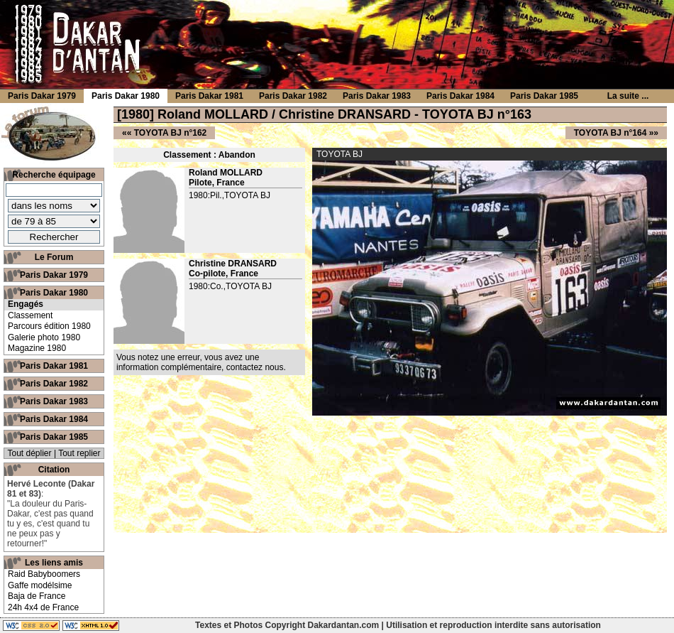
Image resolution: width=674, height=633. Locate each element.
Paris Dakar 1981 (54, 366)
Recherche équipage (53, 175)
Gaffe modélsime (40, 585)
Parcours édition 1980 (49, 326)
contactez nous (255, 367)
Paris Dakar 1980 (54, 293)
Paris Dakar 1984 (54, 419)
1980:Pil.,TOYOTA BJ (229, 195)
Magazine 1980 (37, 348)
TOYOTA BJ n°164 (610, 133)
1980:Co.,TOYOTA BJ (230, 286)
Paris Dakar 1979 (54, 275)
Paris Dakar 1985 (54, 437)
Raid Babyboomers (44, 574)
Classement (30, 315)
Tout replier (79, 453)
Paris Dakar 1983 (54, 401)
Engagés (25, 304)
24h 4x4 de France (43, 607)
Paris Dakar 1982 (54, 384)
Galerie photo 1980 (44, 337)
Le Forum (54, 257)
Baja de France (36, 596)
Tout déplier (30, 453)
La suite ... (628, 96)
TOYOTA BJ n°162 (170, 133)
